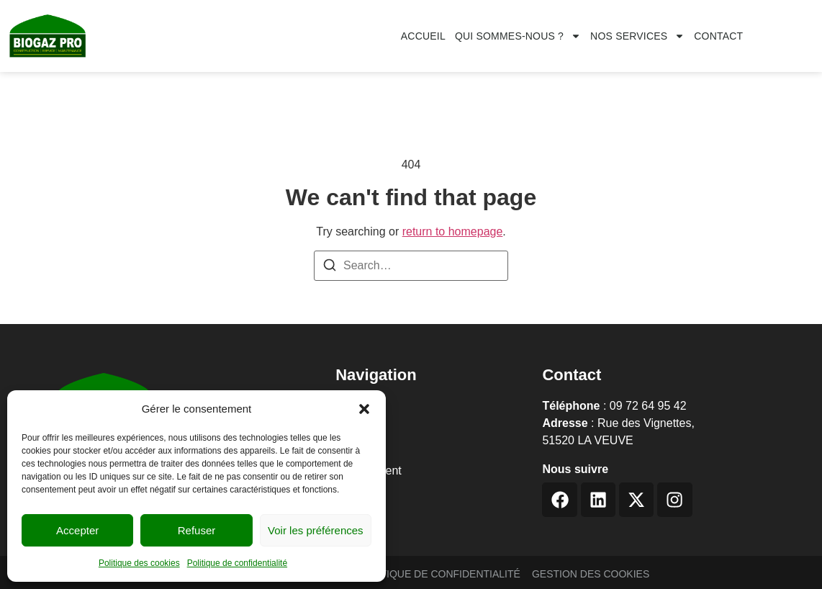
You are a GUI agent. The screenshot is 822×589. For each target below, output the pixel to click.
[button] (364, 409)
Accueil (423, 36)
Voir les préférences (315, 530)
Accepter (77, 530)
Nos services (637, 36)
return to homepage (452, 231)
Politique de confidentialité (237, 563)
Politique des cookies (139, 563)
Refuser (197, 530)
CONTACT (718, 36)
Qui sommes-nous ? (518, 36)
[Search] (329, 267)
